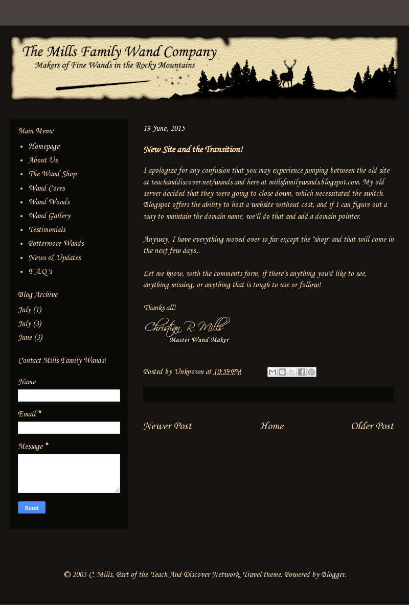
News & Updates (54, 258)
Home (271, 426)
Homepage (43, 146)
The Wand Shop (52, 174)
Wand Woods (48, 202)
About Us (42, 160)
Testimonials (46, 230)
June (25, 337)
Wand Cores (46, 188)
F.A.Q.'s (40, 271)
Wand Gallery (49, 216)
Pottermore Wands (55, 243)
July (24, 310)
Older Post (372, 426)
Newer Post (167, 426)
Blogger (333, 574)
